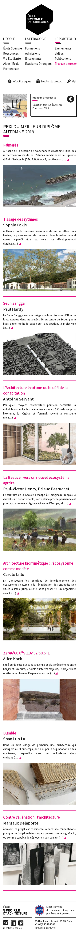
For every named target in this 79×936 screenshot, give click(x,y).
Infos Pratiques (22, 82)
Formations (32, 49)
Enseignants (33, 59)
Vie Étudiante (12, 59)
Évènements (63, 49)
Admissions (32, 54)
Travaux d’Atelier (66, 64)
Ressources (11, 54)
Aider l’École (11, 64)
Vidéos (59, 54)
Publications (63, 59)
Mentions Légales (12, 928)
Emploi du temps (51, 82)
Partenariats (11, 69)
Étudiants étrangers (38, 64)
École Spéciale (12, 49)
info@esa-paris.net (45, 928)
